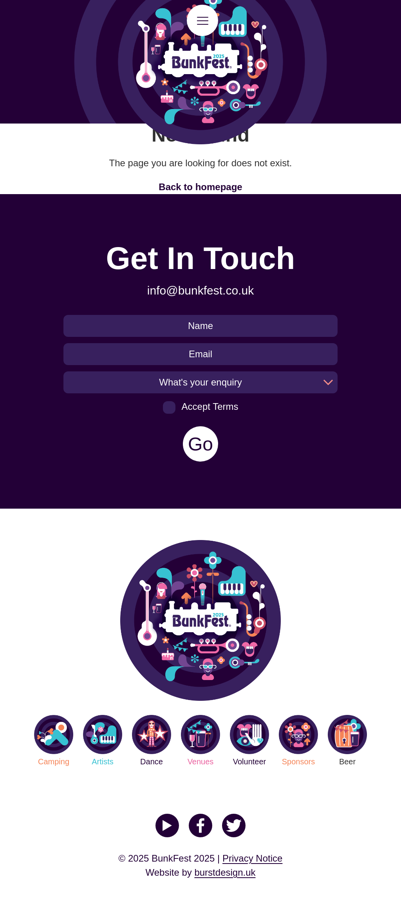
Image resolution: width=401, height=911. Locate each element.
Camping (53, 740)
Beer (347, 740)
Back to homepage (200, 187)
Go (200, 444)
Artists (102, 740)
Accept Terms (200, 407)
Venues (200, 740)
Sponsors (298, 740)
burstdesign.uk (224, 872)
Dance (151, 740)
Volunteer (249, 740)
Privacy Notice (252, 858)
